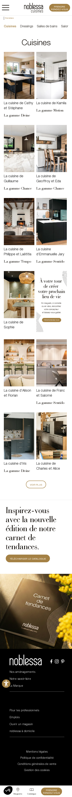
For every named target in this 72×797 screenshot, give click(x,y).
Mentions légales (37, 752)
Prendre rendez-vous (59, 8)
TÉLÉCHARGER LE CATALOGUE (28, 559)
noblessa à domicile (22, 731)
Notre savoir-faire (20, 679)
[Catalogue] (31, 791)
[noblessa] (33, 7)
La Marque (16, 686)
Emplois (15, 717)
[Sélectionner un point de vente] (17, 791)
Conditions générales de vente (37, 764)
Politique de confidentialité (37, 758)
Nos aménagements (22, 672)
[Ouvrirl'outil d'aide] (6, 683)
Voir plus (36, 485)
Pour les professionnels (24, 710)
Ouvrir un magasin (21, 724)
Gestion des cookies (37, 770)
